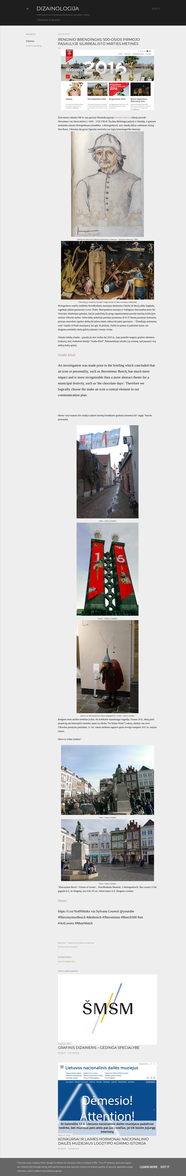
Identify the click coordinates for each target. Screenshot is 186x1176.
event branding (33, 46)
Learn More (149, 1167)
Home (62, 900)
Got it (165, 1167)
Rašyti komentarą (66, 962)
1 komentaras (73, 1053)
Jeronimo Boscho (123, 117)
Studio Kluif (66, 355)
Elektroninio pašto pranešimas (81, 943)
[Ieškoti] (156, 8)
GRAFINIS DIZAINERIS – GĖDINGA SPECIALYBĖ (99, 1047)
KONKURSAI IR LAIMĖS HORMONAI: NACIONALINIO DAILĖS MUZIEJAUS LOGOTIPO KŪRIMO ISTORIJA (103, 1141)
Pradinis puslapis (48, 20)
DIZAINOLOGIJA (57, 8)
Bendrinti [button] (30, 34)
